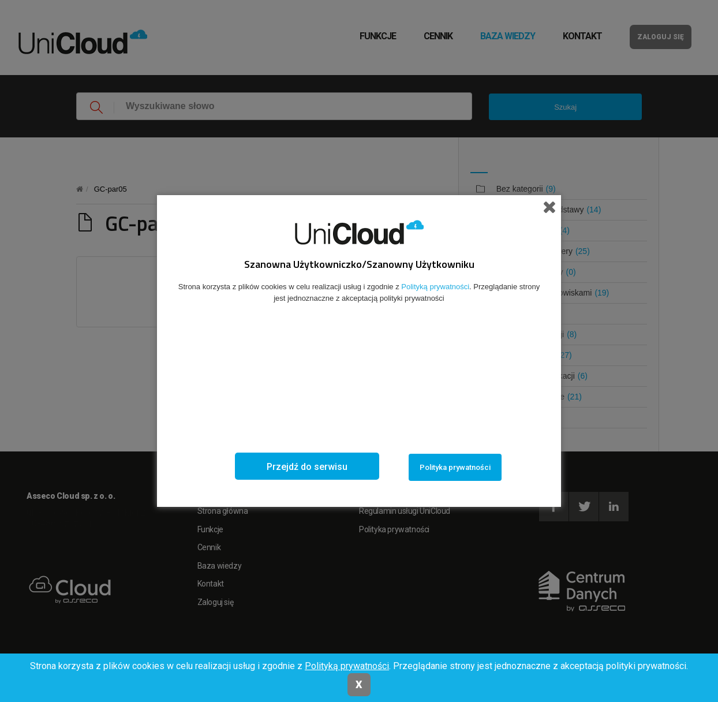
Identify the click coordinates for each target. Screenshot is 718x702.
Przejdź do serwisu (307, 466)
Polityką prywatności (347, 665)
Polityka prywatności (455, 467)
